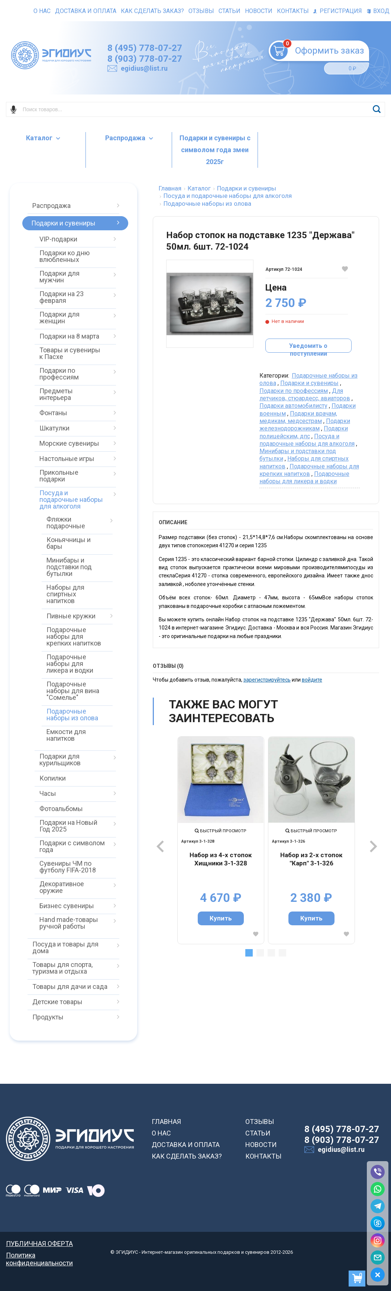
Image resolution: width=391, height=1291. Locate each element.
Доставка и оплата (85, 11)
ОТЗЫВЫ (259, 1121)
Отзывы (201, 11)
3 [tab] (271, 953)
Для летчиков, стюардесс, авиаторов (304, 394)
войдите (312, 680)
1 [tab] (249, 953)
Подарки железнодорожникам (304, 424)
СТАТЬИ (257, 1133)
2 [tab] (260, 953)
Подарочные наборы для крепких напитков (309, 470)
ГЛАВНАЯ (166, 1121)
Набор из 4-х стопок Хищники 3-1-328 (221, 859)
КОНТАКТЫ (263, 1156)
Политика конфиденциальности (39, 1255)
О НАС (161, 1133)
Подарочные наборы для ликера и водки (304, 477)
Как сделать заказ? (152, 11)
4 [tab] (282, 953)
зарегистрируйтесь (267, 680)
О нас (42, 11)
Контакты (293, 11)
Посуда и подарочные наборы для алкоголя (307, 440)
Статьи (229, 11)
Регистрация (337, 11)
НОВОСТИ (261, 1145)
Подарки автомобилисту (293, 405)
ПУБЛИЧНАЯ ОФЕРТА (39, 1243)
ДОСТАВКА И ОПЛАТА (186, 1145)
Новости (258, 11)
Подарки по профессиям (293, 390)
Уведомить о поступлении (308, 347)
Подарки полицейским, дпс (303, 432)
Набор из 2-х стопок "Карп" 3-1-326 (311, 859)
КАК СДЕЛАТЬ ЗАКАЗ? (187, 1156)
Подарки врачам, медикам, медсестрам (298, 417)
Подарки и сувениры (309, 383)
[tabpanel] (220, 840)
